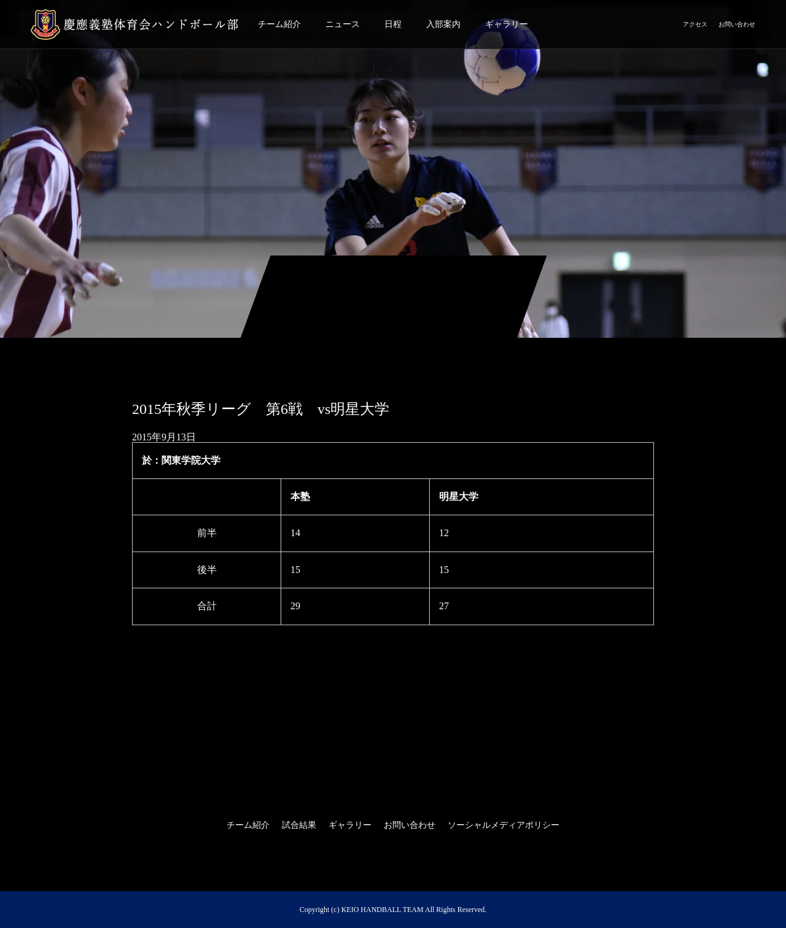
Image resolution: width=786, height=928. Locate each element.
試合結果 (299, 825)
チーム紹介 (279, 24)
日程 (393, 24)
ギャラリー (506, 24)
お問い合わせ (736, 24)
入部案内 (443, 24)
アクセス (695, 24)
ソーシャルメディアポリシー (503, 825)
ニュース (342, 24)
